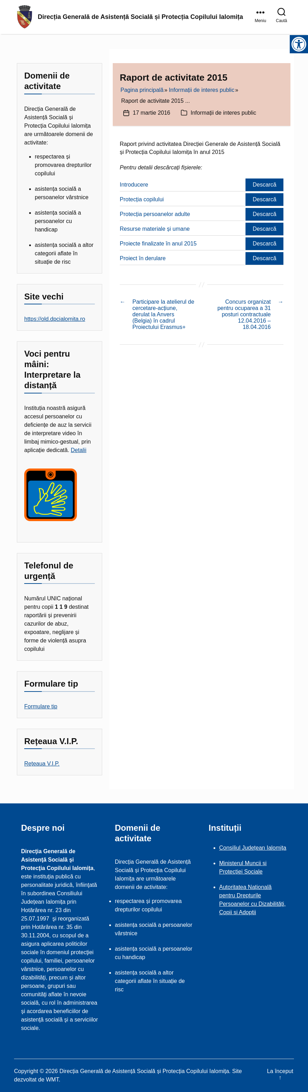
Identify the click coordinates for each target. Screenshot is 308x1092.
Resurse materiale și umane (155, 229)
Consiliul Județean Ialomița (252, 848)
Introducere (134, 185)
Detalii (78, 450)
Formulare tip (40, 706)
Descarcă (264, 185)
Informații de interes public (223, 113)
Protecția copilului (142, 199)
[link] (261, 17)
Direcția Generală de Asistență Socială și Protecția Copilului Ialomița (140, 17)
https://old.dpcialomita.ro (54, 319)
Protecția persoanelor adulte (155, 214)
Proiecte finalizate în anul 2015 (158, 244)
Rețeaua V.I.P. (42, 764)
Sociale (253, 872)
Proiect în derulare (143, 258)
